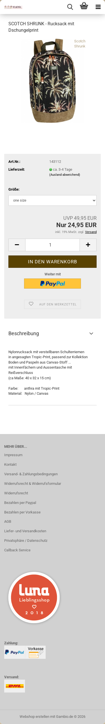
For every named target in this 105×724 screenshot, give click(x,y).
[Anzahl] (52, 245)
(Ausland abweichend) (64, 175)
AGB (7, 521)
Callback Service (17, 550)
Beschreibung (23, 333)
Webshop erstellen (34, 716)
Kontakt (10, 464)
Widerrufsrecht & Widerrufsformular (32, 483)
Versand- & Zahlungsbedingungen (31, 474)
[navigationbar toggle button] (98, 7)
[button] (16, 245)
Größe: (14, 189)
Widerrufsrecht (16, 493)
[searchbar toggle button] (70, 7)
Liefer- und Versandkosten (25, 531)
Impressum (13, 455)
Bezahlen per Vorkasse (22, 512)
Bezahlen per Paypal (20, 503)
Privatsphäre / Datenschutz (25, 540)
